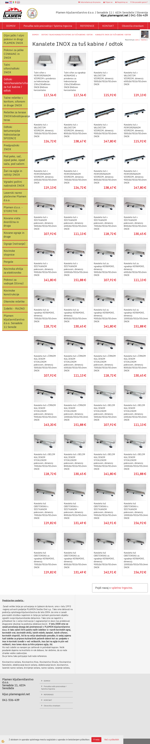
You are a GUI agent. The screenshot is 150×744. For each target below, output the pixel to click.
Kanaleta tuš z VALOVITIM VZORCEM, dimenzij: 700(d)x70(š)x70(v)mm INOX (45, 130)
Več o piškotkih (111, 739)
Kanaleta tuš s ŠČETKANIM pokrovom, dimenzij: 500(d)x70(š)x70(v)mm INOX (45, 223)
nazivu (144, 39)
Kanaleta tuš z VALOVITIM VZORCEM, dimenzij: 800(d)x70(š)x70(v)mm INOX (75, 130)
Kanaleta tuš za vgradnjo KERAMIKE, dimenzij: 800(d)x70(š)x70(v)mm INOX (75, 315)
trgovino (127, 588)
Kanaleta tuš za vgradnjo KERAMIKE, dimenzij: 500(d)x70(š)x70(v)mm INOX (105, 269)
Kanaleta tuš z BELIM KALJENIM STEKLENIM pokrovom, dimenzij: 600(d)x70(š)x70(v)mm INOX (135, 412)
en (18, 2)
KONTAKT (108, 26)
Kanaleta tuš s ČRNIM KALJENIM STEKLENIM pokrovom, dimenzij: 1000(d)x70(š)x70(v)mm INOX (75, 412)
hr (10, 2)
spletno (116, 588)
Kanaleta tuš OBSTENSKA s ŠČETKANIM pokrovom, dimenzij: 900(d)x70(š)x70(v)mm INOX (105, 511)
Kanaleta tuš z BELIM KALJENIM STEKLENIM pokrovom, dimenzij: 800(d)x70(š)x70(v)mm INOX (75, 461)
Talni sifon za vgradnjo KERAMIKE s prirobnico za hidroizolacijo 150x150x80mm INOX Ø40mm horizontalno (75, 81)
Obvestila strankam (133, 26)
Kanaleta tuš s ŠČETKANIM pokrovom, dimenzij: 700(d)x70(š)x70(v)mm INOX (105, 223)
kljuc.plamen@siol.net (114, 15)
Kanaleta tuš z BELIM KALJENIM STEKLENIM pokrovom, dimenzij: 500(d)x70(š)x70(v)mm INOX (105, 412)
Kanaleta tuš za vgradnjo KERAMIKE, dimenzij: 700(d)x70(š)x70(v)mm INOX (45, 315)
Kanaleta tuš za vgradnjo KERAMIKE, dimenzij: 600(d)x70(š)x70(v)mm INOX (135, 269)
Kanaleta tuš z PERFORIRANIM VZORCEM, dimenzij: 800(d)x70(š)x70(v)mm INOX (105, 177)
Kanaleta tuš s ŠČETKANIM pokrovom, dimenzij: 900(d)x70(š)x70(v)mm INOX (45, 269)
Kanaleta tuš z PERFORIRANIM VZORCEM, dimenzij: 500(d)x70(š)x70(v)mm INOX (135, 130)
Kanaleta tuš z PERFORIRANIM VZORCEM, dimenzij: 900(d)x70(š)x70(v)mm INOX (135, 177)
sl (6, 2)
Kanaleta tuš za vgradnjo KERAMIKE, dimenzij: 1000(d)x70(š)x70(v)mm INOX (135, 315)
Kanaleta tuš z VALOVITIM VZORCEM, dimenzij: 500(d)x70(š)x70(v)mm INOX (105, 78)
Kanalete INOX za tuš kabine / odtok (113, 34)
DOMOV (11, 26)
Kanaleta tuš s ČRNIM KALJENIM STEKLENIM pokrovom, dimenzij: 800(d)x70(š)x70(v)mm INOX (135, 363)
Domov (35, 34)
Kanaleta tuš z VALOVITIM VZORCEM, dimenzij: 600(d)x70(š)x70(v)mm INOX (135, 78)
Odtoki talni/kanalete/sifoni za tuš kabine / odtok (67, 34)
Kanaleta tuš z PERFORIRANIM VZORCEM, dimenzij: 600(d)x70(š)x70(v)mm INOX (45, 177)
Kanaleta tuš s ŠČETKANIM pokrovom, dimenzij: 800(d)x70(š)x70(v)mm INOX (135, 223)
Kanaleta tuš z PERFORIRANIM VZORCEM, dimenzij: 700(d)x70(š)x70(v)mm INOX (75, 177)
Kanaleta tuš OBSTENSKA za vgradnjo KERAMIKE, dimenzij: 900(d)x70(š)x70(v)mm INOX (105, 560)
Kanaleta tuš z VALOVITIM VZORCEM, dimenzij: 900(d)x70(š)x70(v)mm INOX (105, 130)
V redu (96, 739)
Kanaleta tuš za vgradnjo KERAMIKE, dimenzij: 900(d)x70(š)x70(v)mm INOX (105, 315)
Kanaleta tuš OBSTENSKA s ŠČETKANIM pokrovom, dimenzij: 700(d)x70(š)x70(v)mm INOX (45, 511)
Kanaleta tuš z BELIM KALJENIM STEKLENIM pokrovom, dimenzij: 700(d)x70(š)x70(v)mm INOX (45, 461)
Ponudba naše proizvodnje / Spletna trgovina (48, 26)
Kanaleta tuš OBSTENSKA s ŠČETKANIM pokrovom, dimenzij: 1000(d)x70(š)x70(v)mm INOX (135, 511)
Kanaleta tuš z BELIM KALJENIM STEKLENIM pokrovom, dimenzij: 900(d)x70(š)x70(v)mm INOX (105, 461)
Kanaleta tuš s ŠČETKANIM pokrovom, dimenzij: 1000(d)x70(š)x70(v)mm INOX (75, 269)
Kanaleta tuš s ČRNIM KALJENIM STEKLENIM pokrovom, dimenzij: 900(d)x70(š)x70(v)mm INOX (45, 412)
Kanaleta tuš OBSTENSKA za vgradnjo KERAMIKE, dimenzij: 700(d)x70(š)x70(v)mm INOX (45, 560)
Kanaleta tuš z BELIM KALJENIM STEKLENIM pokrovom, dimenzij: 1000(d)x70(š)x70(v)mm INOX (135, 461)
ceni (137, 39)
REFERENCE (87, 26)
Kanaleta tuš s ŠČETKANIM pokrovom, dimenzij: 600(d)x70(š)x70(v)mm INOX (75, 223)
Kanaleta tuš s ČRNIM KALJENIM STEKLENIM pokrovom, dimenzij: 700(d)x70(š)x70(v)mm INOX (105, 363)
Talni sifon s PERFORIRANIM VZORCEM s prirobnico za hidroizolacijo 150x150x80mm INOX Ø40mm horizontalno (45, 81)
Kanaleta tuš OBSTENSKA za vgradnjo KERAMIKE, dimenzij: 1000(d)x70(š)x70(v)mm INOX (135, 560)
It (14, 2)
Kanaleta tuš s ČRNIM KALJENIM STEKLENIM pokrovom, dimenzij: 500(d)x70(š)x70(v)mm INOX (45, 363)
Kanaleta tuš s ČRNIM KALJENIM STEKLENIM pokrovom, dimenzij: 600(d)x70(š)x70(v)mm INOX (75, 363)
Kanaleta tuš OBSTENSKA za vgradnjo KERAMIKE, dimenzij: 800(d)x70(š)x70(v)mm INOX (75, 560)
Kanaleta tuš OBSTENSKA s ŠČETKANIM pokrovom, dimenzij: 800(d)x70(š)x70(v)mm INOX (75, 511)
